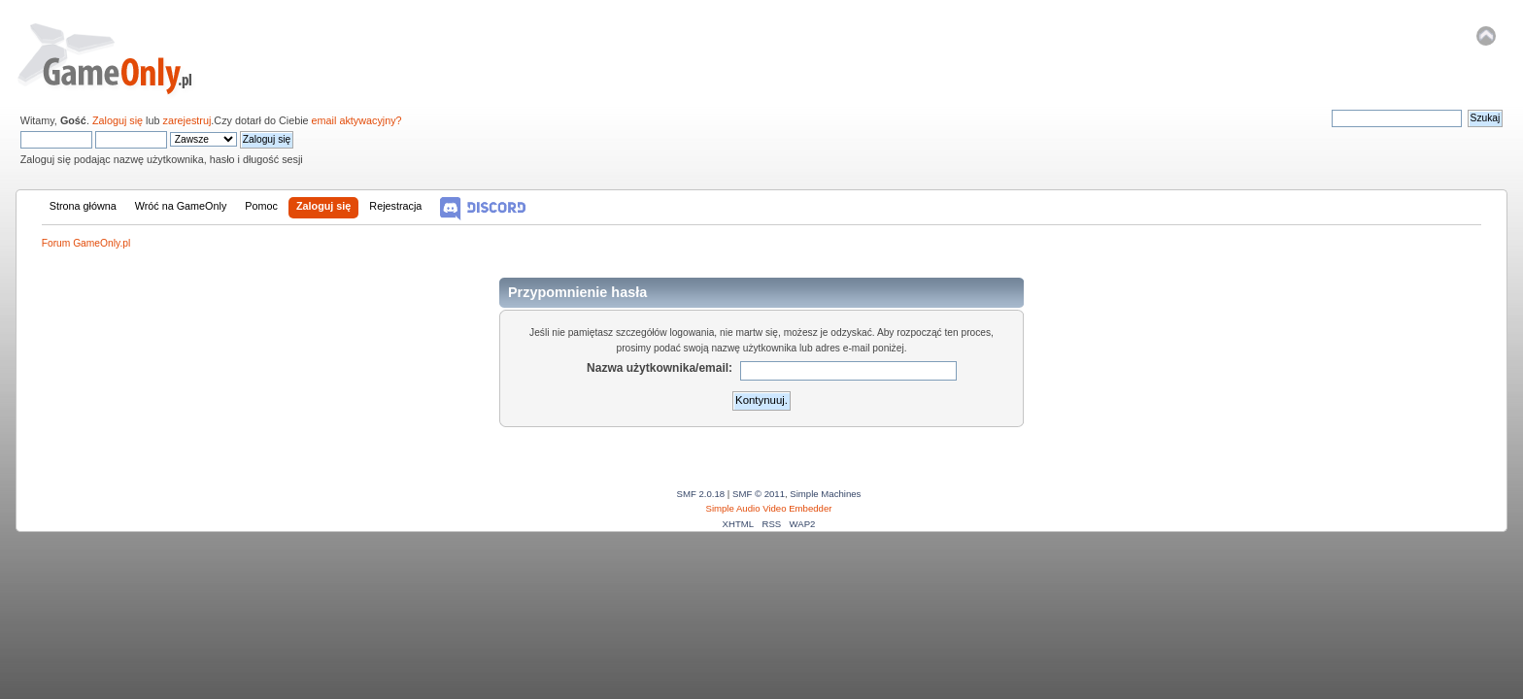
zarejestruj (187, 120)
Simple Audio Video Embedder (769, 508)
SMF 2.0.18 (701, 493)
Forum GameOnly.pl (118, 58)
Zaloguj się (117, 120)
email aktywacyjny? (357, 120)
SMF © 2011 (758, 493)
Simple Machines (825, 493)
